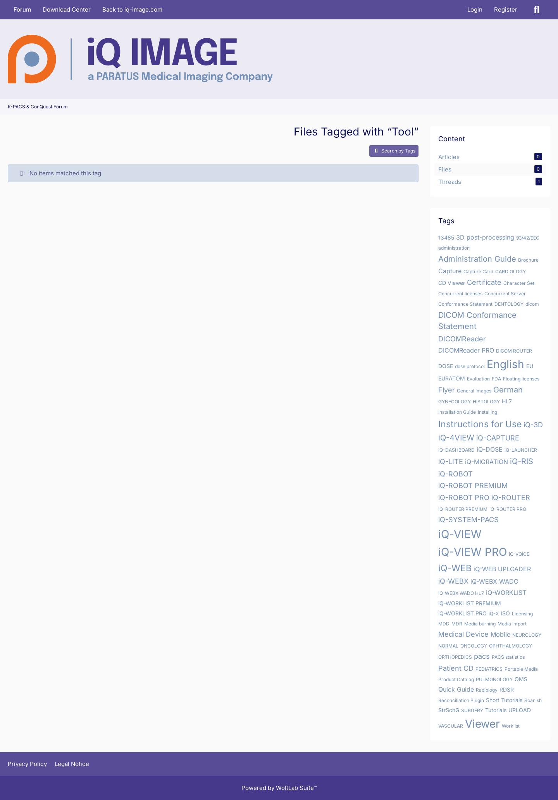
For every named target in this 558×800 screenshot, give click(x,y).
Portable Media (521, 669)
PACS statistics (508, 657)
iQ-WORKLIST (506, 592)
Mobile (500, 634)
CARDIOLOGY (510, 271)
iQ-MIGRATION (486, 462)
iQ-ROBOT (455, 474)
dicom (532, 304)
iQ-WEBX (453, 581)
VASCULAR (450, 726)
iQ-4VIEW (456, 437)
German (508, 389)
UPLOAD (519, 710)
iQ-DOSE (490, 449)
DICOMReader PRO (466, 350)
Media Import (512, 624)
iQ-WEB (455, 568)
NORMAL (448, 646)
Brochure (528, 260)
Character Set (518, 283)
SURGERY (472, 710)
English (505, 364)
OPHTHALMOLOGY (510, 646)
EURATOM (451, 378)
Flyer (446, 390)
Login (474, 9)
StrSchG (448, 710)
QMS (521, 679)
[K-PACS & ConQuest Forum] (140, 59)
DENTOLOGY (509, 304)
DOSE (445, 366)
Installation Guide (457, 412)
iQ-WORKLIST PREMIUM (469, 603)
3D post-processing (485, 237)
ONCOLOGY (473, 646)
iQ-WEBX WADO (494, 581)
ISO (505, 613)
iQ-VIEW (460, 534)
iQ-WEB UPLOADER (502, 569)
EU (529, 366)
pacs (482, 656)
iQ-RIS (521, 461)
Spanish (533, 700)
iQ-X (494, 614)
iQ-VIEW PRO (472, 551)
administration (454, 248)
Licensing (522, 614)
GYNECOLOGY (454, 401)
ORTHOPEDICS (455, 657)
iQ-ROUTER (510, 497)
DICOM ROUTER (514, 351)
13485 (446, 237)
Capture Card (478, 271)
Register (505, 9)
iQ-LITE (450, 461)
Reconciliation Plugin (461, 700)
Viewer (482, 723)
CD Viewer (451, 282)
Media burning (480, 624)
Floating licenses (521, 379)
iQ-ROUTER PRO (507, 509)
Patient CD (456, 668)
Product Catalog (456, 679)
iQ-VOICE (519, 554)
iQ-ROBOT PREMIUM (473, 485)
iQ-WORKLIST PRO (462, 613)
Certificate (484, 282)
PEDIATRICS (489, 669)
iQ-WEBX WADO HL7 (461, 593)
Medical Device (463, 634)
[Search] (536, 9)
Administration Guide (477, 259)
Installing (487, 412)
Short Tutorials (504, 700)
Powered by (279, 787)
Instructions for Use (480, 424)
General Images (474, 391)
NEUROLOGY (526, 635)
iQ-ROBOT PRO (463, 497)
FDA (496, 379)
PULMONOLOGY (494, 679)
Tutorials (495, 710)
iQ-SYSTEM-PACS (468, 520)
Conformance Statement (465, 304)
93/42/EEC (527, 238)
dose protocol (470, 366)
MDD (444, 624)
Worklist (511, 726)
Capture (450, 271)
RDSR (506, 689)
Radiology (487, 690)
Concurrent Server (505, 293)
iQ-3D (533, 425)
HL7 (507, 401)
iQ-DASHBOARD (456, 450)
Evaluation (478, 379)
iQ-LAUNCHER (521, 450)
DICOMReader (462, 339)
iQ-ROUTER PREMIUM (462, 509)
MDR (456, 624)
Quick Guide (456, 689)
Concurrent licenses (460, 293)
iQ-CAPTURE (497, 438)
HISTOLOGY (486, 401)
